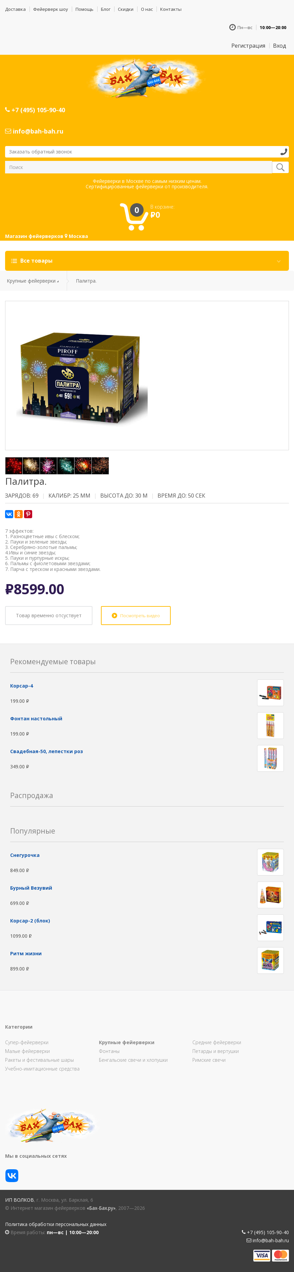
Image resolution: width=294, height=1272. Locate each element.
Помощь (84, 9)
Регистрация (248, 45)
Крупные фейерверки (31, 281)
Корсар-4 (21, 685)
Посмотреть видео (140, 616)
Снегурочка (25, 855)
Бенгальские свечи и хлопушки (133, 1060)
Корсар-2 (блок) (30, 920)
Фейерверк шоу (50, 9)
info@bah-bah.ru (34, 131)
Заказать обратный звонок (40, 151)
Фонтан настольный (36, 718)
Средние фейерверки (216, 1042)
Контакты (171, 9)
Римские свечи (209, 1060)
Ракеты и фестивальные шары (39, 1060)
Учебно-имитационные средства (42, 1068)
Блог (105, 9)
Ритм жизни (26, 953)
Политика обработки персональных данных (55, 1224)
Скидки (125, 9)
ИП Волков (19, 1200)
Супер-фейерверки (26, 1042)
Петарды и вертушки (215, 1051)
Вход (279, 45)
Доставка (15, 9)
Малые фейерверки (27, 1051)
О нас (147, 9)
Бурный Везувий (31, 888)
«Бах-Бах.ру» (101, 1208)
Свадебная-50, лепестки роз (46, 751)
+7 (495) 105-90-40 (35, 110)
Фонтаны (109, 1051)
